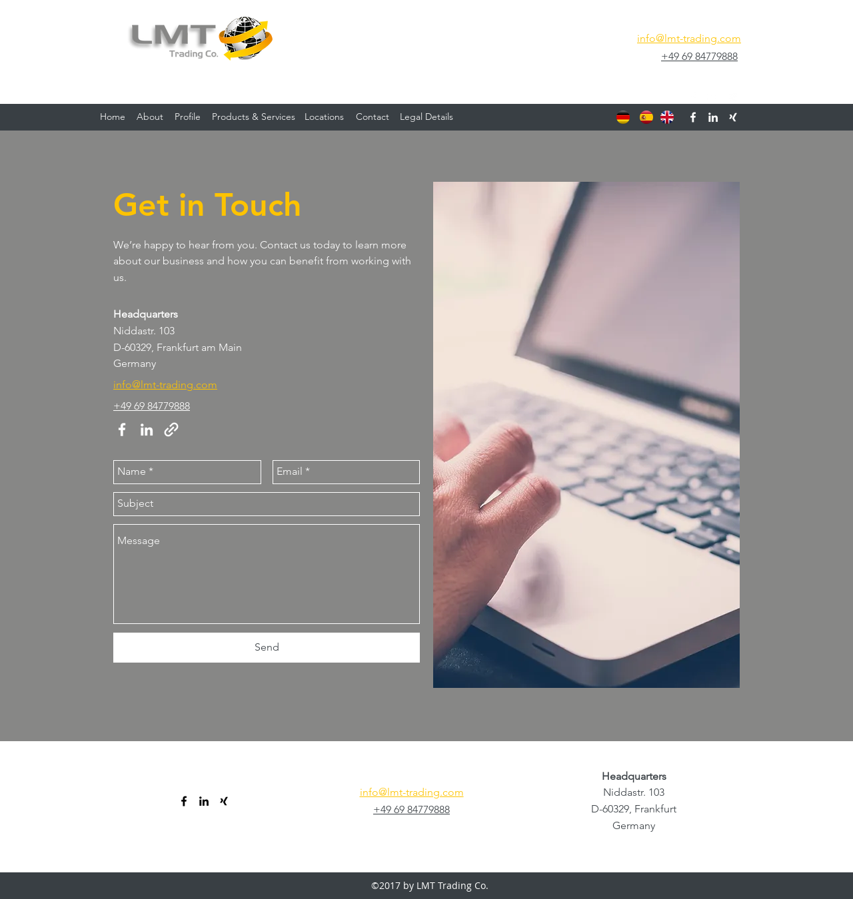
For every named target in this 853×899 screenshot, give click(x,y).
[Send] (266, 648)
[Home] (112, 117)
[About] (150, 117)
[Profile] (188, 117)
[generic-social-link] (733, 97)
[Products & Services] (253, 117)
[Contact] (372, 117)
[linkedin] (713, 97)
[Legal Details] (426, 117)
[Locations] (324, 117)
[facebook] (693, 97)
